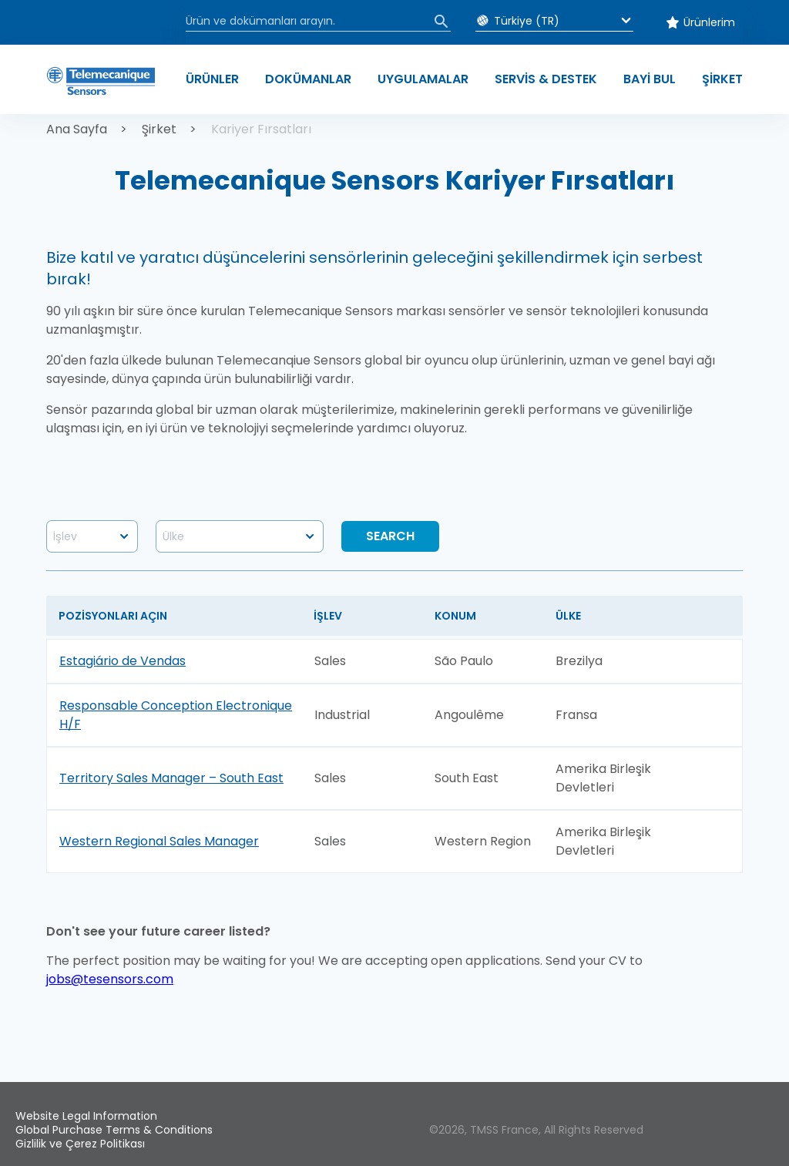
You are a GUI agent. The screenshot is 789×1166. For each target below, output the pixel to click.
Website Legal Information (86, 1116)
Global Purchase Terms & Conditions (114, 1129)
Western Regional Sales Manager (159, 841)
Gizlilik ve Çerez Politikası (80, 1143)
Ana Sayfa (76, 129)
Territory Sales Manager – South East (171, 778)
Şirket (159, 129)
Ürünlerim (709, 22)
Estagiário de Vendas (122, 661)
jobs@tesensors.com (109, 979)
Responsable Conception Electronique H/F (175, 715)
